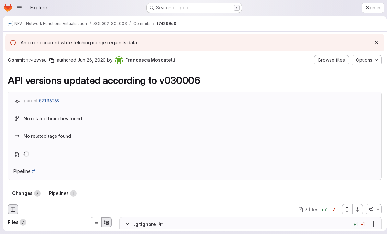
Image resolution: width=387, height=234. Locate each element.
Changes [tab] (26, 193)
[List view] (96, 222)
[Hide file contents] (127, 224)
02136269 (49, 101)
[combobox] (371, 209)
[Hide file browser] (13, 209)
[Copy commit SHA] (51, 60)
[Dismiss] (374, 42)
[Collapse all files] (355, 209)
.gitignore (145, 224)
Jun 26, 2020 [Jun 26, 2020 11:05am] (92, 60)
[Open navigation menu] (19, 8)
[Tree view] (106, 222)
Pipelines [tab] (63, 193)
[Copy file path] (161, 224)
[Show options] (371, 224)
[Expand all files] (344, 209)
